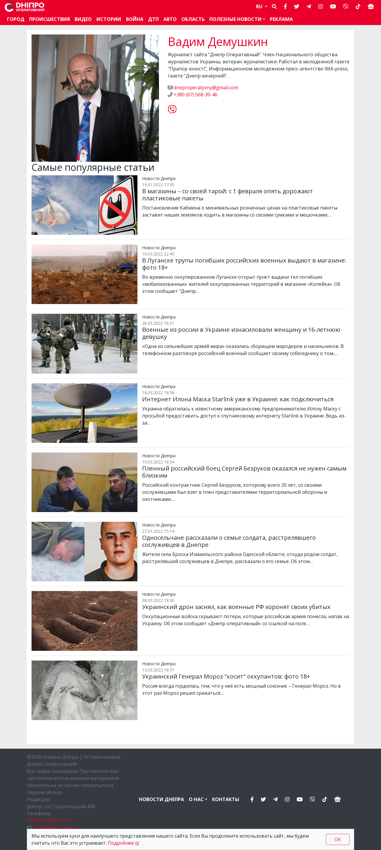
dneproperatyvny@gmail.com (206, 87)
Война (134, 19)
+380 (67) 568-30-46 (195, 94)
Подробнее (121, 843)
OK (337, 839)
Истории (108, 19)
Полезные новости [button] (235, 19)
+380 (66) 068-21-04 (48, 820)
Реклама (281, 19)
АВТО (170, 19)
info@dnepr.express (56, 827)
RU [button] (260, 6)
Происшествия (49, 19)
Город (15, 19)
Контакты (225, 799)
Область (193, 19)
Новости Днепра (161, 799)
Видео (83, 19)
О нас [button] (196, 799)
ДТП (153, 19)
